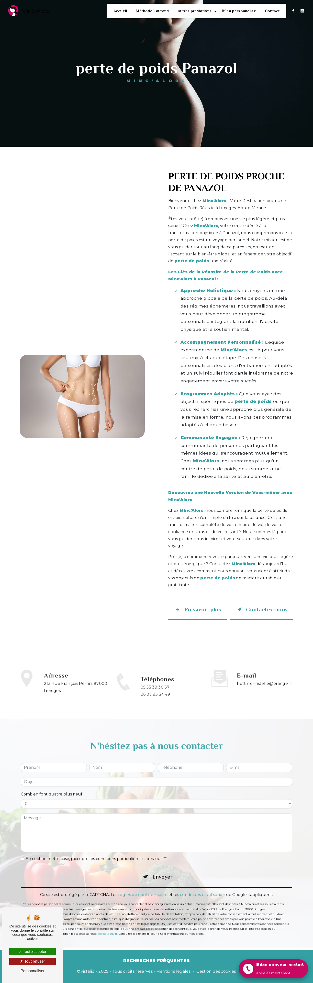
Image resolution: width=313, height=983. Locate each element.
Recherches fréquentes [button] (156, 960)
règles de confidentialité (143, 887)
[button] (273, 968)
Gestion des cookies (216, 971)
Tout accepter (32, 951)
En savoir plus (197, 610)
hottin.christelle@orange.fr (264, 676)
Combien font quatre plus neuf (51, 786)
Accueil (120, 11)
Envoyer (162, 870)
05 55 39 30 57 (155, 694)
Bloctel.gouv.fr (107, 926)
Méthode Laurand (152, 11)
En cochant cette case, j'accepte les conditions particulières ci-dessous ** (96, 851)
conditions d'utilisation (202, 887)
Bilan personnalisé (239, 11)
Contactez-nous (261, 610)
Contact (272, 11)
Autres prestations (195, 11)
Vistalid (87, 971)
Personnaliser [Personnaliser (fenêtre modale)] (33, 971)
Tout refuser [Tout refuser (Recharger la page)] (32, 961)
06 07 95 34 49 (155, 701)
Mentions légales (173, 971)
